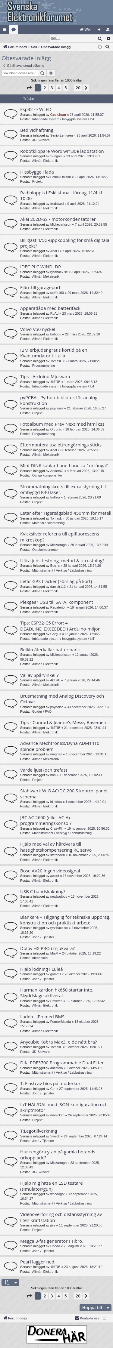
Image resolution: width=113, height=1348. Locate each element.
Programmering (43, 366)
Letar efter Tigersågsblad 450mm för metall (65, 513)
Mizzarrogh (58, 545)
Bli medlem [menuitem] (110, 30)
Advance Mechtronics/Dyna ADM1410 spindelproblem (59, 746)
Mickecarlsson (60, 225)
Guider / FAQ (42, 712)
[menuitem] (86, 29)
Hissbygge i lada (37, 172)
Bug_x (55, 566)
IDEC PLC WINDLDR (40, 267)
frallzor (55, 497)
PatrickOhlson (60, 177)
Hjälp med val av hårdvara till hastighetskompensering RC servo (56, 847)
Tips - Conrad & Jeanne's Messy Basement (64, 723)
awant (54, 876)
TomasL (56, 361)
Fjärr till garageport (40, 288)
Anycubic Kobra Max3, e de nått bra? (58, 1042)
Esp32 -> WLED (36, 109)
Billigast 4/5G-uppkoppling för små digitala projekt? (64, 243)
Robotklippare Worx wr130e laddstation (62, 151)
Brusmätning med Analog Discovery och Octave (62, 699)
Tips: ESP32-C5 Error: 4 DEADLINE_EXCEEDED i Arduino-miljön (60, 626)
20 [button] (78, 88)
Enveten (56, 1001)
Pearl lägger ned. (37, 1262)
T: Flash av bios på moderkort (51, 1084)
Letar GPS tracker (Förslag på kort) (56, 581)
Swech (55, 1136)
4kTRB (55, 382)
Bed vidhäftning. (37, 130)
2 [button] (45, 88)
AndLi (54, 251)
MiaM (54, 953)
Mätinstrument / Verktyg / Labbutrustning (62, 570)
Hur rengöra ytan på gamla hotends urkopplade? (57, 1155)
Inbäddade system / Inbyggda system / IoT (63, 119)
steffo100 (57, 293)
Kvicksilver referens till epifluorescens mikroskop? (59, 537)
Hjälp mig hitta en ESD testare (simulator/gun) (51, 1186)
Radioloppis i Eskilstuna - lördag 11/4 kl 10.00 (61, 196)
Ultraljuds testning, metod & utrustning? (62, 561)
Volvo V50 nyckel (37, 329)
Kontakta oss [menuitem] (86, 1318)
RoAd (54, 314)
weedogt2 (57, 1194)
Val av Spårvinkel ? (39, 675)
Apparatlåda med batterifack (50, 308)
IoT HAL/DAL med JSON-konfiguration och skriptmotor (64, 1107)
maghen (56, 754)
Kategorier (14, 30)
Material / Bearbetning (48, 523)
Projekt (37, 182)
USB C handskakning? (42, 892)
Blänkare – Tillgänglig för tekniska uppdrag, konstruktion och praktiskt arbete (65, 920)
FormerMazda (60, 1022)
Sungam (56, 156)
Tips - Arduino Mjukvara (45, 377)
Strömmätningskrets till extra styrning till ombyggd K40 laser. (63, 489)
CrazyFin (57, 829)
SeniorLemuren (61, 135)
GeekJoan (58, 115)
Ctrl (52, 1089)
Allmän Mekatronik (45, 277)
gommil (55, 974)
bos (53, 775)
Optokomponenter (45, 550)
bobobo (55, 334)
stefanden (57, 855)
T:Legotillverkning (38, 1131)
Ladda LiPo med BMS (42, 1017)
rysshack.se (59, 272)
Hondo (55, 1246)
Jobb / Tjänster (43, 937)
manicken (57, 1115)
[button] (28, 88)
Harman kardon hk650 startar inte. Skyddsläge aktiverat (56, 993)
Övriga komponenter (47, 475)
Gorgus (55, 634)
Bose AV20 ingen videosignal (50, 871)
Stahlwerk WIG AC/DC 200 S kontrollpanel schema (63, 794)
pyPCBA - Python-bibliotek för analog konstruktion (58, 400)
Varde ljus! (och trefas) (43, 770)
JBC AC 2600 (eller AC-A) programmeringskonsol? (45, 820)
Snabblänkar (5, 30)
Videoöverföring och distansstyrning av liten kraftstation (61, 1217)
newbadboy (58, 897)
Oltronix (56, 429)
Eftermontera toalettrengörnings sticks (61, 445)
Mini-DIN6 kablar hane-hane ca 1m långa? (64, 466)
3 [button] (52, 88)
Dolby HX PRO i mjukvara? (47, 948)
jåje (52, 1225)
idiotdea (56, 802)
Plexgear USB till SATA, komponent (56, 602)
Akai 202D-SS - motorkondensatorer (58, 219)
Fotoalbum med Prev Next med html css (62, 424)
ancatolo (56, 1068)
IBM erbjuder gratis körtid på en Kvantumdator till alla (53, 353)
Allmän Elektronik (45, 161)
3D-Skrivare (41, 140)
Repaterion (58, 607)
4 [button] (59, 88)
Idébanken (40, 958)
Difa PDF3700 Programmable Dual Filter (62, 1063)
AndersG (56, 471)
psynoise (56, 408)
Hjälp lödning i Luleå (41, 969)
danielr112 (58, 587)
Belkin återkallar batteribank (50, 650)
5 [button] (65, 88)
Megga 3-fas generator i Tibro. (51, 1241)
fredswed (57, 204)
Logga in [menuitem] (101, 30)
